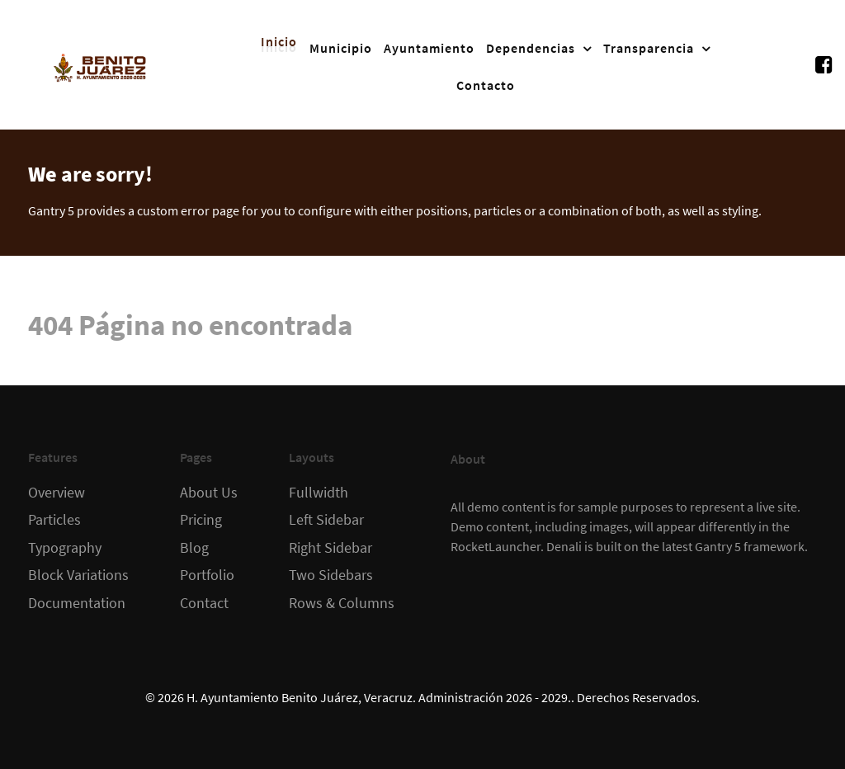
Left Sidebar (326, 520)
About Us (209, 493)
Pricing (201, 520)
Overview (56, 493)
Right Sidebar (330, 548)
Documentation (76, 603)
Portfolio (207, 575)
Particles (54, 520)
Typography (64, 548)
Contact (204, 603)
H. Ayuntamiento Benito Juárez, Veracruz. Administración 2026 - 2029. (378, 697)
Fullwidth (318, 493)
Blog (194, 548)
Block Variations (78, 575)
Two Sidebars (331, 575)
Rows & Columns (341, 603)
